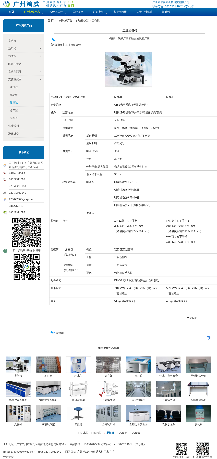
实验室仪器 (82, 20)
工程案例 (78, 11)
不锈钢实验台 (198, 374)
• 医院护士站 (14, 64)
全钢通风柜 (138, 398)
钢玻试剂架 (48, 423)
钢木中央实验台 (168, 374)
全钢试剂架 (78, 398)
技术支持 (8, 457)
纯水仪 (14, 87)
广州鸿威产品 (24, 25)
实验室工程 (56, 11)
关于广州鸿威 (144, 11)
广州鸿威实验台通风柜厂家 (93, 451)
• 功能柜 (25, 56)
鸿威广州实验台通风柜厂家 (134, 38)
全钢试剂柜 (108, 423)
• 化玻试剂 (13, 125)
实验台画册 (120, 11)
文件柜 (18, 423)
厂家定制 (98, 11)
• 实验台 (25, 41)
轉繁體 (166, 11)
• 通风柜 (25, 48)
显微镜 (96, 20)
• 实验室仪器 (25, 79)
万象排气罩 (168, 398)
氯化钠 (198, 423)
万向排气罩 (108, 398)
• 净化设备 (13, 133)
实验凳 (78, 423)
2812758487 (16, 205)
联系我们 (24, 152)
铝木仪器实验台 (18, 398)
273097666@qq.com (21, 199)
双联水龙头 (168, 423)
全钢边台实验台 (138, 423)
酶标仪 (14, 94)
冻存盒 (14, 118)
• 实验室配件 (25, 72)
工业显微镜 (129, 30)
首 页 (51, 20)
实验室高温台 (198, 398)
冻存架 (14, 110)
